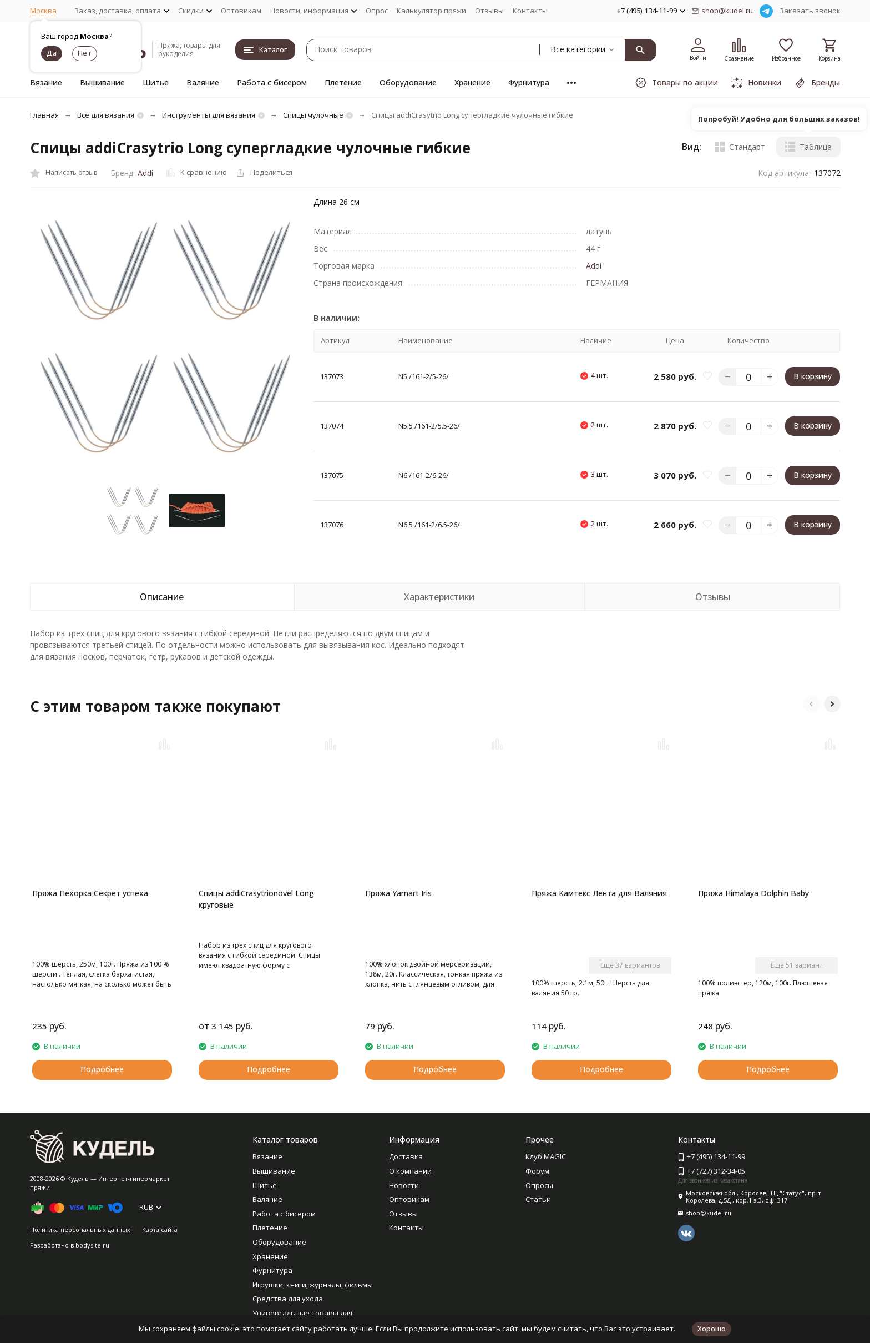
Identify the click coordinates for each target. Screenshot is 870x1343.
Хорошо (711, 1329)
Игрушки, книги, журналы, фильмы (312, 1285)
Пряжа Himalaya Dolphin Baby (753, 893)
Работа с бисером (272, 82)
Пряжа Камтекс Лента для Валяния (599, 893)
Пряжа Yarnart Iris (398, 893)
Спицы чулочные (313, 115)
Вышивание (102, 82)
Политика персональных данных (80, 1229)
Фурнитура (528, 82)
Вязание (46, 82)
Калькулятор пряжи (431, 11)
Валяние (202, 82)
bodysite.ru (92, 1245)
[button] (811, 704)
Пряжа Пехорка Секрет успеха (90, 893)
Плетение (343, 82)
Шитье (156, 82)
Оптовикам (241, 11)
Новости (404, 1185)
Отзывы (489, 11)
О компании (410, 1171)
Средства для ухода (287, 1299)
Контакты (530, 11)
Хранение (472, 82)
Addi (145, 173)
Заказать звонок (810, 11)
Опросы (539, 1185)
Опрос (377, 11)
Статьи (538, 1199)
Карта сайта (160, 1229)
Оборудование (408, 82)
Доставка (406, 1156)
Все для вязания (105, 115)
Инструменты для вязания (208, 115)
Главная (44, 115)
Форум (537, 1171)
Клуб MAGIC (545, 1156)
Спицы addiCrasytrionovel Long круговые (256, 899)
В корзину (812, 376)
